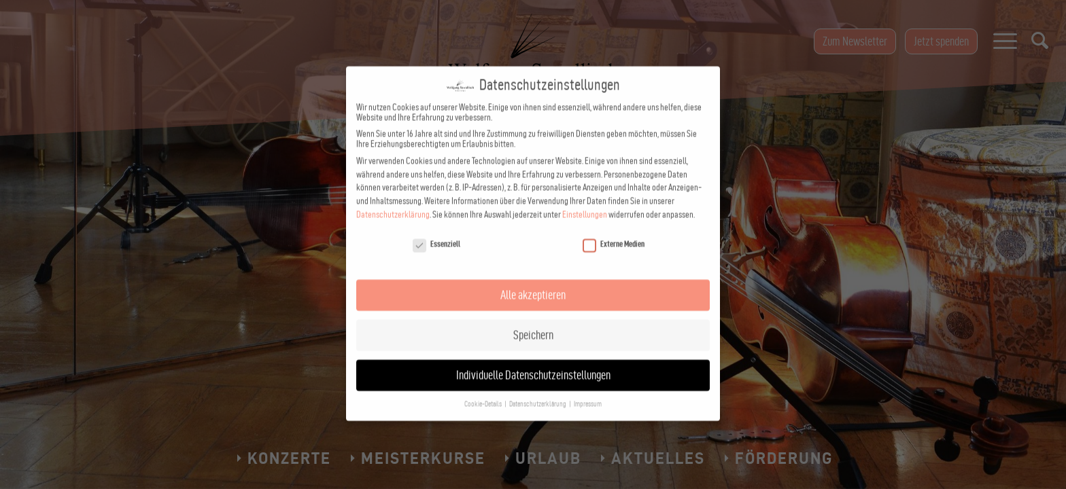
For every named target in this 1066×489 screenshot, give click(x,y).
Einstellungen (584, 203)
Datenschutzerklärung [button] (538, 393)
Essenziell (436, 233)
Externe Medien (613, 233)
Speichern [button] (533, 323)
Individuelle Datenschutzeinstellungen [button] (533, 363)
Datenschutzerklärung (393, 203)
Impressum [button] (588, 393)
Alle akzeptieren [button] (533, 283)
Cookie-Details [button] (483, 393)
